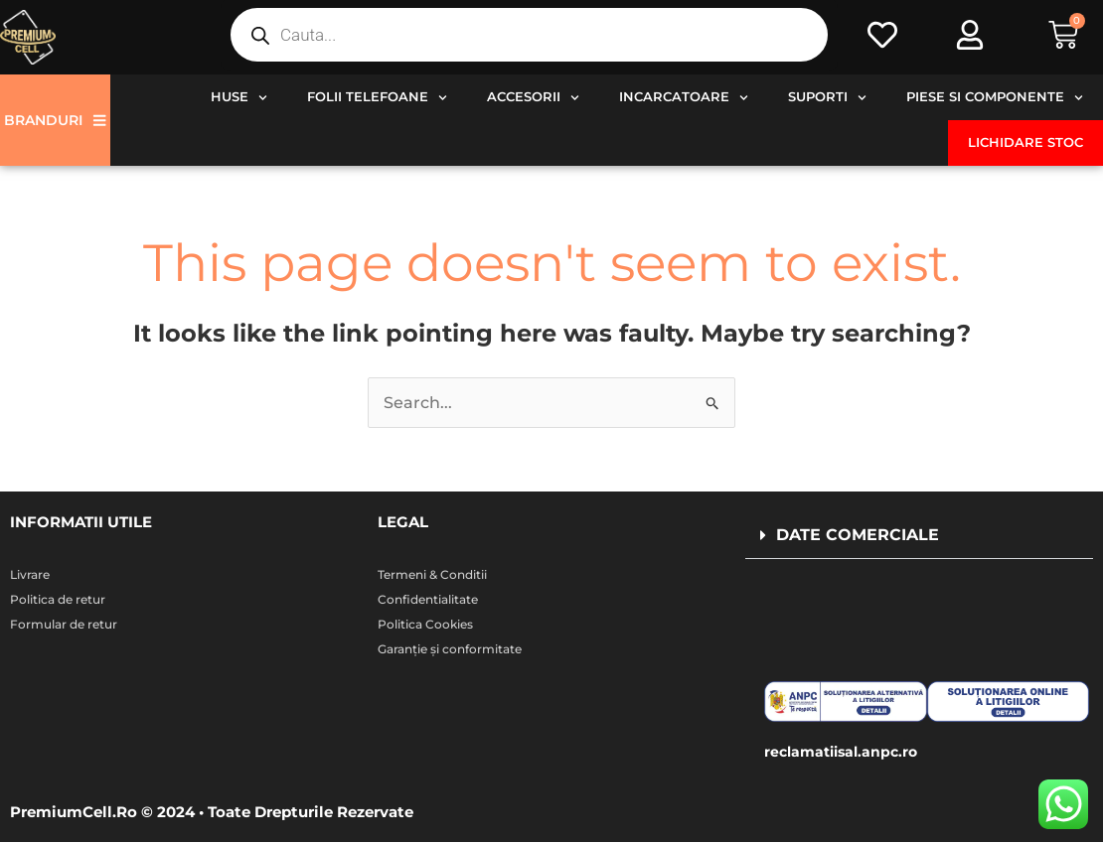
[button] (919, 536)
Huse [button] (239, 97)
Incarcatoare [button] (683, 97)
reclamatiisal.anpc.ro (845, 754)
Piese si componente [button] (994, 97)
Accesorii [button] (533, 97)
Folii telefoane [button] (377, 97)
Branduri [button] (55, 120)
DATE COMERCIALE (857, 535)
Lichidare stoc (1025, 142)
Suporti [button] (827, 97)
